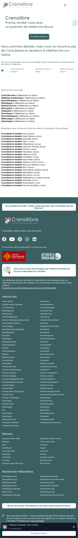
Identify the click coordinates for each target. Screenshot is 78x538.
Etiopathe (6, 335)
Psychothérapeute (47, 404)
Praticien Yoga (7, 395)
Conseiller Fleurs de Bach (49, 320)
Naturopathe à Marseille (49, 486)
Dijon (17, 141)
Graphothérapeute (9, 342)
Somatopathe (7, 413)
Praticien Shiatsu (46, 388)
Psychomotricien (46, 401)
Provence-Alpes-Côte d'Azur (12, 463)
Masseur (5, 354)
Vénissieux (20, 152)
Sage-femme (45, 410)
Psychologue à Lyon (47, 492)
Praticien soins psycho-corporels (52, 395)
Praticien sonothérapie (10, 398)
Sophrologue (7, 416)
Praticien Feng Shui (9, 373)
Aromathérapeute (47, 304)
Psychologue (6, 401)
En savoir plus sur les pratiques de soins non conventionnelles (29, 288)
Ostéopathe (6, 363)
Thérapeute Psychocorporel (50, 422)
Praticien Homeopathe (48, 373)
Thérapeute (44, 416)
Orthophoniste (7, 360)
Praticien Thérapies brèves (50, 391)
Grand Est (44, 445)
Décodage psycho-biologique (13, 329)
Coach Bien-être (46, 314)
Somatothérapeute (47, 413)
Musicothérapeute (47, 354)
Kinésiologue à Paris (9, 486)
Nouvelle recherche (39, 37)
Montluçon (20, 175)
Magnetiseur (45, 351)
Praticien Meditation (47, 379)
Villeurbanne (21, 144)
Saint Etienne (21, 136)
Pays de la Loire (46, 460)
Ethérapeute (45, 332)
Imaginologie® (45, 345)
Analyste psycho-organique (12, 304)
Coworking (44, 323)
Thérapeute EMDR (47, 419)
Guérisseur (44, 342)
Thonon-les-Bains (23, 185)
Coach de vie (44, 317)
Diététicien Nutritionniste (49, 326)
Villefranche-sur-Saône (67, 70)
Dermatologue (7, 326)
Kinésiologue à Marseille (11, 495)
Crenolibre (7, 231)
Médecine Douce (8, 357)
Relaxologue (44, 407)
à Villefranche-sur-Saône (19, 95)
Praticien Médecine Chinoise (12, 382)
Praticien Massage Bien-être (12, 379)
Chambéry (20, 157)
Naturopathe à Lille (47, 489)
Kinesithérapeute (8, 351)
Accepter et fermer (39, 533)
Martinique (6, 454)
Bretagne (5, 442)
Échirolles (19, 180)
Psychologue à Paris (9, 476)
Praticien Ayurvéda (47, 363)
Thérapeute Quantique (10, 426)
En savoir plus (15, 529)
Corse (4, 445)
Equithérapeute (8, 332)
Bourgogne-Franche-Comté (50, 439)
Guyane (43, 448)
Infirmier (5, 348)
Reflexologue (7, 407)
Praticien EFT (45, 370)
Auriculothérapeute (47, 308)
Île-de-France (45, 463)
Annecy (18, 149)
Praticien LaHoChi (46, 376)
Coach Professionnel (9, 317)
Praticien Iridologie (9, 376)
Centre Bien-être (46, 311)
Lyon (17, 134)
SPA (3, 410)
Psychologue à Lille (47, 483)
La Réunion (44, 451)
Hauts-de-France (8, 451)
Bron (17, 167)
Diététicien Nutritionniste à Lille (52, 495)
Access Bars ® (7, 301)
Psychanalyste (45, 398)
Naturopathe (45, 357)
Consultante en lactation (17, 70)
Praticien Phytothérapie (49, 382)
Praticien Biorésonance (48, 367)
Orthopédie (44, 360)
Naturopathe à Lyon (9, 479)
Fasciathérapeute (46, 335)
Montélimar (20, 172)
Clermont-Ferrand (23, 147)
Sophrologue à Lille (9, 483)
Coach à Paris (7, 492)
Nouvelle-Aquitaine (47, 457)
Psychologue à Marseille (11, 489)
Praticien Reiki (7, 388)
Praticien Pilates (8, 385)
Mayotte (43, 454)
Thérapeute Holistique (10, 422)
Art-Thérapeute (8, 308)
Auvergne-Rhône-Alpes (43, 70)
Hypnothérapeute (8, 345)
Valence (19, 154)
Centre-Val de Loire (47, 442)
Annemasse (20, 183)
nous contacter (37, 521)
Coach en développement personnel (15, 320)
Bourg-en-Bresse (23, 165)
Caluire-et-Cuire (22, 162)
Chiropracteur (7, 314)
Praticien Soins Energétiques (13, 391)
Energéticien (45, 329)
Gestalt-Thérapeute (47, 339)
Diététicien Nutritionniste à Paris (52, 479)
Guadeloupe (6, 448)
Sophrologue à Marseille (49, 476)
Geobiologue (7, 339)
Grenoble (19, 139)
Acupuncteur (45, 301)
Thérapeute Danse (9, 419)
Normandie (6, 457)
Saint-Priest (20, 160)
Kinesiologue (45, 348)
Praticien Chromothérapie (11, 370)
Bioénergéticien (8, 311)
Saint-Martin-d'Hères (24, 170)
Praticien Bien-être (9, 367)
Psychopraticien (8, 404)
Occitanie (5, 460)
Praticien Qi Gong (46, 385)
